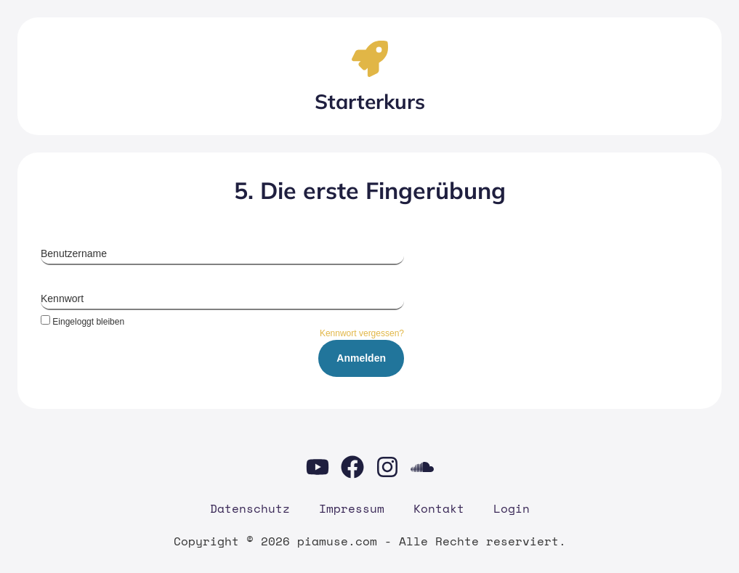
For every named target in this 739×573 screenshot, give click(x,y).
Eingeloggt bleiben (82, 321)
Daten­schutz (250, 508)
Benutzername (74, 253)
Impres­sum (351, 508)
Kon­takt (438, 508)
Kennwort (62, 298)
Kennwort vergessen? (362, 333)
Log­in (511, 508)
